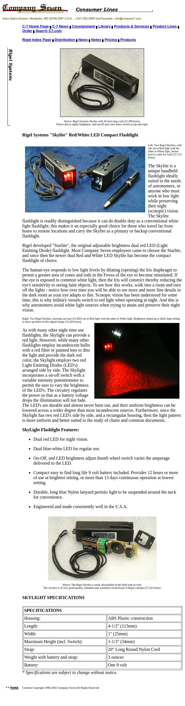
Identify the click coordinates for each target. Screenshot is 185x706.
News (83, 40)
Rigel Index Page (36, 40)
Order (27, 31)
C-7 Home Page (35, 26)
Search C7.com (49, 31)
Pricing (111, 40)
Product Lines (165, 26)
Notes (96, 40)
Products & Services (131, 26)
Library (104, 26)
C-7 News (60, 26)
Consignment (83, 26)
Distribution (65, 40)
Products (128, 40)
